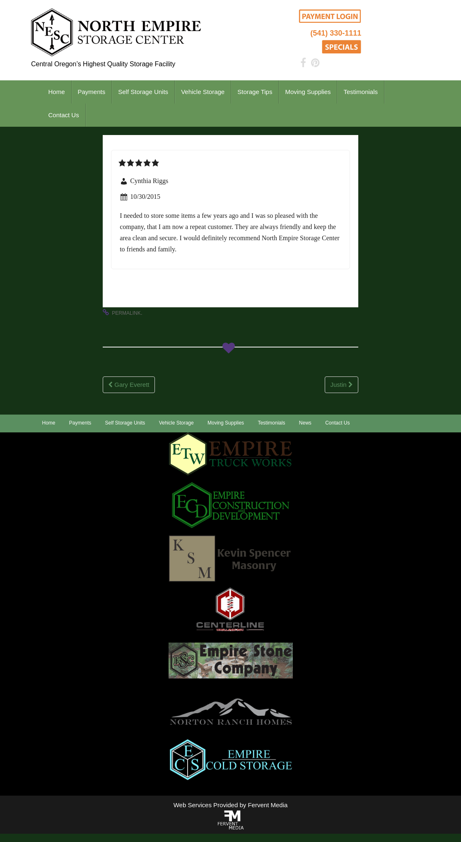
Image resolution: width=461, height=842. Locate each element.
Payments (92, 91)
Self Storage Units (143, 91)
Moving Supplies (308, 91)
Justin (341, 384)
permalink (126, 313)
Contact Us (63, 114)
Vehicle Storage (202, 91)
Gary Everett (128, 384)
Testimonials (360, 91)
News (305, 423)
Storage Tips (254, 91)
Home (56, 91)
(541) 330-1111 (335, 33)
